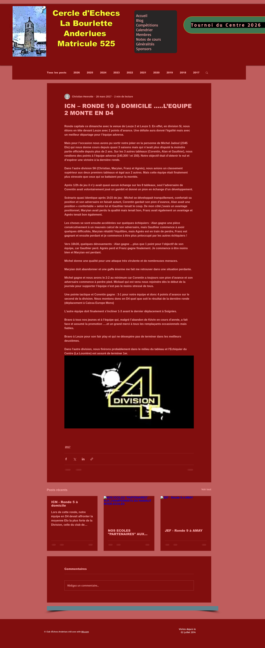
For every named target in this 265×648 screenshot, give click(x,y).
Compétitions (147, 25)
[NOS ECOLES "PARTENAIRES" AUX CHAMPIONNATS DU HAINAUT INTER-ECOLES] (129, 510)
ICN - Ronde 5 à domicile (64, 503)
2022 (130, 72)
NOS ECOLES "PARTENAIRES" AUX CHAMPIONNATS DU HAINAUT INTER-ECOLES (126, 532)
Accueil (141, 15)
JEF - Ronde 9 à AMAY (184, 530)
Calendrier (144, 29)
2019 (170, 72)
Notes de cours (148, 39)
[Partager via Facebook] (66, 459)
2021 (143, 72)
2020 (156, 72)
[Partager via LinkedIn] (83, 459)
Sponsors (143, 48)
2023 (116, 72)
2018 (183, 72)
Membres (143, 34)
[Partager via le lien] (91, 459)
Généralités (145, 44)
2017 (196, 72)
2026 (76, 72)
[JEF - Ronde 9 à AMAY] (186, 510)
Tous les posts (56, 72)
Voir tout (206, 489)
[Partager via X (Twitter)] (74, 459)
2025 (90, 72)
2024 (103, 72)
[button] (207, 72)
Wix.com (85, 631)
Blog (139, 20)
